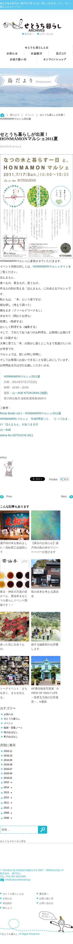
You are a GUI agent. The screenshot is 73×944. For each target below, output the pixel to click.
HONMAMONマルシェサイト (50, 266)
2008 (8, 818)
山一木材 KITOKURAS (26, 392)
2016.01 (8, 778)
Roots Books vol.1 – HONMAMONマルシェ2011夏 (30, 413)
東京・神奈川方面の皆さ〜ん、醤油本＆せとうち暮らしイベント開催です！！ (13, 598)
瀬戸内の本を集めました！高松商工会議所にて (13, 547)
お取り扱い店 (46, 898)
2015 (8, 782)
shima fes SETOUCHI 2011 (16, 435)
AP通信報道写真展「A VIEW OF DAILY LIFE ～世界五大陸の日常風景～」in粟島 (44, 695)
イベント (29, 115)
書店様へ (29, 34)
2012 (8, 798)
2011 (8, 803)
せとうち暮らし (12, 719)
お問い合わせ (47, 34)
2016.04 (8, 773)
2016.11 (8, 751)
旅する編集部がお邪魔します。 (44, 646)
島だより (14, 115)
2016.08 (8, 764)
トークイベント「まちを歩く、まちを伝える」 (13, 693)
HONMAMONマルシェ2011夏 (22, 376)
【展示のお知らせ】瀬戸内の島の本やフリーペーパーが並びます (44, 547)
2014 (8, 787)
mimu (3, 457)
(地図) (43, 392)
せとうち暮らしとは (13, 893)
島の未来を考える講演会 (44, 594)
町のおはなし (11, 736)
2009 (8, 813)
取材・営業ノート (13, 728)
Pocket (53, 479)
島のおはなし (11, 732)
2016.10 (8, 755)
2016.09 (8, 760)
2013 (8, 792)
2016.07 (8, 769)
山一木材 (5, 429)
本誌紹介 (7, 903)
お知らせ (8, 714)
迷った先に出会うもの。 (12, 646)
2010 (8, 808)
